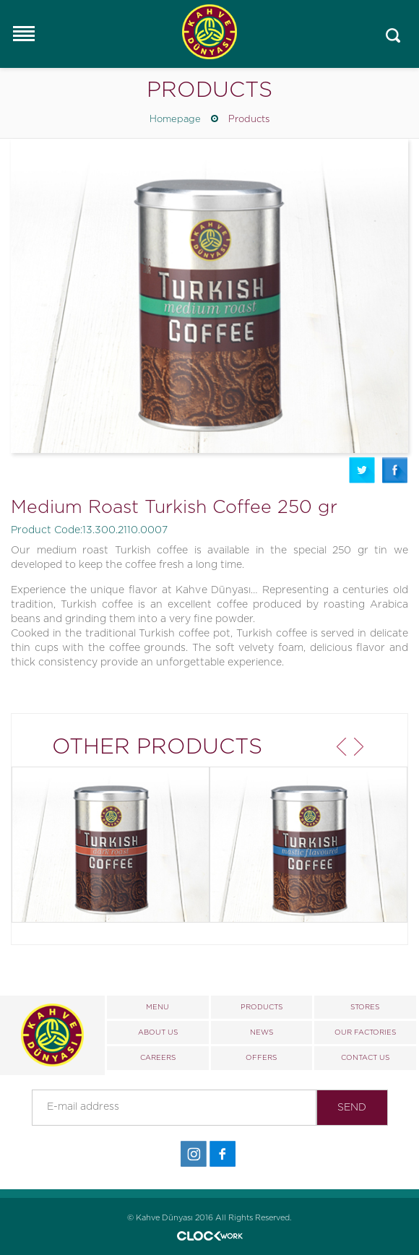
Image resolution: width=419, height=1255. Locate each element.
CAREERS (158, 1057)
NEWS (261, 1032)
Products (248, 119)
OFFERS (261, 1057)
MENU (157, 1007)
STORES (364, 1007)
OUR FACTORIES (365, 1032)
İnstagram (194, 1154)
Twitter (362, 470)
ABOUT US (158, 1032)
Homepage (175, 119)
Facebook (395, 470)
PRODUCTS (261, 1007)
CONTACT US (365, 1057)
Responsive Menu (23, 33)
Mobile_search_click (393, 36)
